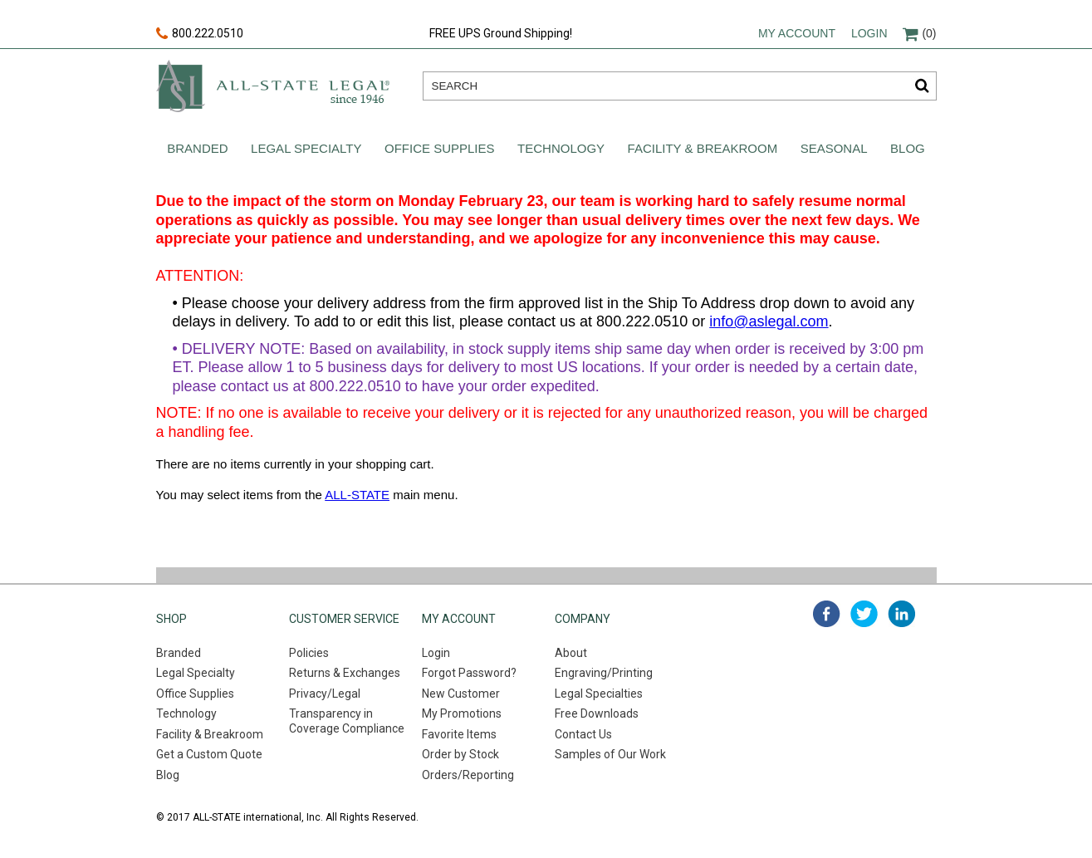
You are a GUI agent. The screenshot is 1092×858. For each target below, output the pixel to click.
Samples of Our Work (610, 754)
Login (869, 33)
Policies (309, 652)
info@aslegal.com (768, 321)
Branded (197, 148)
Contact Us (583, 734)
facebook (826, 614)
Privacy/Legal (324, 693)
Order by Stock (460, 754)
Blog (907, 148)
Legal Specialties (599, 693)
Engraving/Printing (604, 672)
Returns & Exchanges (344, 672)
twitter (864, 614)
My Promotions (462, 713)
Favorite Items (459, 734)
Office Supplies (439, 148)
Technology (561, 148)
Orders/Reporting (468, 775)
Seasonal (834, 148)
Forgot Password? (469, 672)
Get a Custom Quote (209, 754)
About (571, 652)
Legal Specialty (306, 148)
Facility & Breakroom (703, 148)
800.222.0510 (199, 34)
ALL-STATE (357, 495)
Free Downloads (597, 713)
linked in (901, 614)
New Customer (461, 693)
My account (796, 33)
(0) (919, 33)
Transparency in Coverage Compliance (346, 721)
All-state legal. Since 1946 (272, 86)
